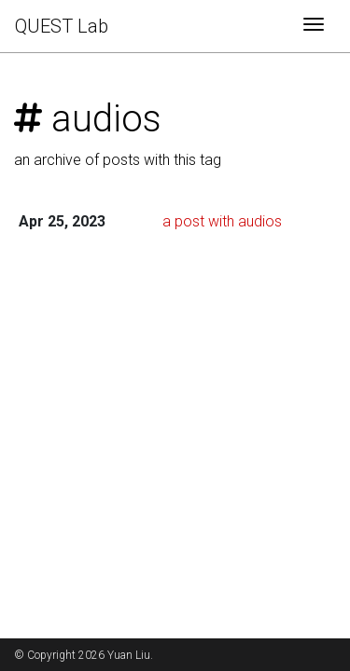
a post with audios (222, 221)
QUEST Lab (61, 26)
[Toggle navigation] (313, 26)
